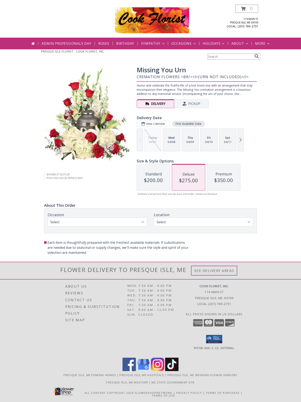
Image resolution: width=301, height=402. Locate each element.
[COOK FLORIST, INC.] (152, 20)
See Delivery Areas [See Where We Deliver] (214, 270)
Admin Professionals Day (66, 43)
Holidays (214, 43)
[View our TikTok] (172, 370)
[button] (247, 9)
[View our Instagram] (157, 370)
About (240, 43)
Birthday (125, 43)
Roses (103, 43)
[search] (256, 56)
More (262, 43)
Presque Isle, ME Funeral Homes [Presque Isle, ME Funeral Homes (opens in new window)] (90, 375)
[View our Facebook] (129, 370)
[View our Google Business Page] (143, 370)
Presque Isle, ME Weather (127, 382)
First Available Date (188, 124)
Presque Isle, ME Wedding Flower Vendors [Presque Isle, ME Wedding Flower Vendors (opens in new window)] (202, 375)
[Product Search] (230, 56)
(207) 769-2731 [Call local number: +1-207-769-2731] (247, 26)
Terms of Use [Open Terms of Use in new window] (163, 395)
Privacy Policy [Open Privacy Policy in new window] (189, 393)
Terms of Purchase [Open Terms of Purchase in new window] (223, 393)
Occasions (184, 43)
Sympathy (153, 43)
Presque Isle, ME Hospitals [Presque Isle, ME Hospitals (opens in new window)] (142, 375)
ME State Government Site (173, 382)
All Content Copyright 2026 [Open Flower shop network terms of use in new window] (109, 393)
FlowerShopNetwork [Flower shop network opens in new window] (153, 393)
